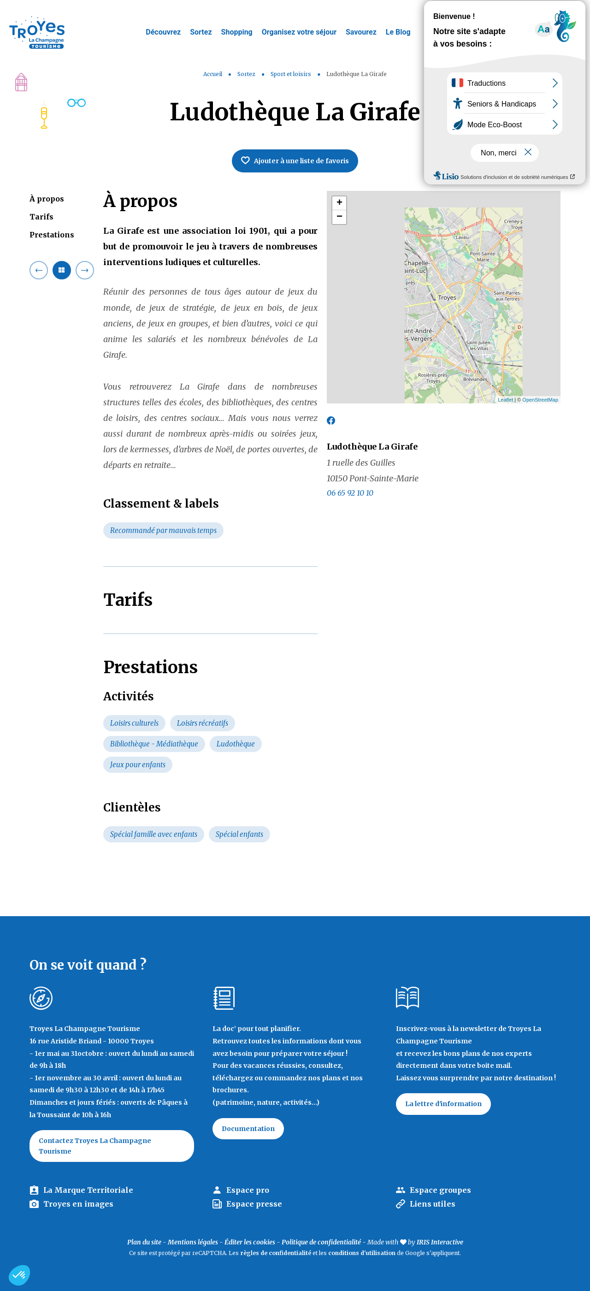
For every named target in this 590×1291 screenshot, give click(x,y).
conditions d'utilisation (361, 1253)
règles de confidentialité (275, 1253)
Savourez (361, 32)
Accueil (212, 74)
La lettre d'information (443, 1104)
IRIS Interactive (440, 1242)
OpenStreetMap (540, 400)
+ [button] (339, 203)
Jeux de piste (513, 11)
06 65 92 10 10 (350, 492)
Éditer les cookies (249, 1242)
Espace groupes (440, 1190)
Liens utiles (432, 1203)
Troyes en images (78, 1203)
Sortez (201, 32)
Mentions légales (193, 1242)
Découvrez (163, 32)
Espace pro (247, 1190)
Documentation (248, 1129)
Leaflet (505, 400)
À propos (47, 198)
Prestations (52, 234)
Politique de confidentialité (321, 1242)
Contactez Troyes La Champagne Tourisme (95, 1146)
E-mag (569, 11)
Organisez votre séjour (299, 32)
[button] (19, 1275)
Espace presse (254, 1203)
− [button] (339, 217)
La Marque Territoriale (88, 1190)
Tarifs (41, 216)
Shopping (237, 32)
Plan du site (144, 1242)
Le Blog (398, 32)
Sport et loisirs (292, 74)
